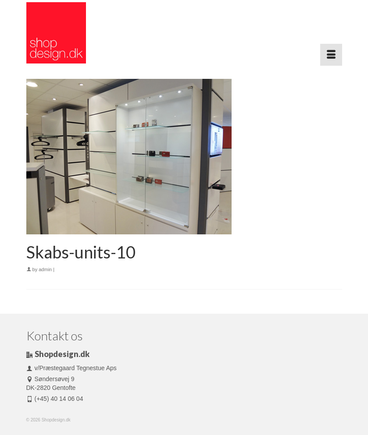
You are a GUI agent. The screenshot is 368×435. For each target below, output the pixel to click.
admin (45, 269)
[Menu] (331, 55)
